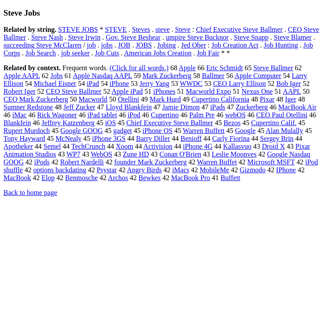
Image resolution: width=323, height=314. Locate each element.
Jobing (166, 45)
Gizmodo (253, 170)
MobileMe (214, 170)
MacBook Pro (190, 177)
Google (245, 130)
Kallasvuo (237, 146)
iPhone (119, 83)
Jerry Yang (154, 83)
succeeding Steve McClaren (42, 45)
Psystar (106, 170)
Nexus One (257, 91)
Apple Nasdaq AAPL (102, 75)
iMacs (180, 170)
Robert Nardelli (82, 162)
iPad (93, 83)
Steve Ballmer (273, 68)
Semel (52, 146)
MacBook (17, 177)
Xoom (124, 146)
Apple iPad (127, 91)
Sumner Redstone (28, 107)
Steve (183, 29)
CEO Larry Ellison (239, 83)
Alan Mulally (284, 130)
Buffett (230, 177)
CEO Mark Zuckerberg (35, 99)
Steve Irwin (84, 37)
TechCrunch (88, 146)
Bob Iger (288, 83)
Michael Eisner (55, 83)
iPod (133, 115)
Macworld (93, 99)
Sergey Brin (277, 138)
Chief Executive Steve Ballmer (239, 29)
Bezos (232, 122)
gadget (122, 130)
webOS (235, 115)
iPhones (164, 91)
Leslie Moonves (234, 154)
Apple (187, 68)
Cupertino (165, 115)
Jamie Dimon (181, 107)
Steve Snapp (251, 37)
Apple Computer (257, 75)
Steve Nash (47, 37)
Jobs (56, 75)
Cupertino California (220, 99)
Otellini (128, 99)
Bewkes (149, 177)
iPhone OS (157, 130)
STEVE (116, 29)
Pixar (267, 99)
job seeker (75, 53)
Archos (118, 177)
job (91, 45)
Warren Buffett (204, 130)
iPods (42, 162)
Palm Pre (201, 115)
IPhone (286, 170)
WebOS (101, 154)
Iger (290, 99)
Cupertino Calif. (273, 122)
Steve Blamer (293, 37)
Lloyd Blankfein (128, 107)
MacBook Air (297, 107)
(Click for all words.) (139, 68)
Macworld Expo (208, 91)
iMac (19, 115)
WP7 (73, 154)
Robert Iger (19, 91)
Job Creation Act (234, 45)
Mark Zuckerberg (166, 75)
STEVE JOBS (78, 29)
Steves (141, 29)
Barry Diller (153, 138)
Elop (48, 177)
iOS (110, 122)
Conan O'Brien (180, 154)
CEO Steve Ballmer (73, 91)
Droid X (273, 146)
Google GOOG (81, 130)
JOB (124, 45)
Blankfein (17, 122)
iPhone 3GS (109, 138)
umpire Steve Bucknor (197, 37)
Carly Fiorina (231, 138)
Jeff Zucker (79, 107)
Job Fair (208, 53)
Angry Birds (144, 170)
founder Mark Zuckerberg (150, 162)
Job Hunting (281, 45)
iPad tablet (102, 115)
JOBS (144, 45)
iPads (217, 107)
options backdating (59, 170)
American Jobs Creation (158, 53)
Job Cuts (107, 53)
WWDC (191, 83)
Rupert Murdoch (26, 130)
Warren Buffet (217, 162)
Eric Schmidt (224, 68)
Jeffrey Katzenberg (68, 122)
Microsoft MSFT (271, 162)
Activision (157, 146)
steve (162, 29)
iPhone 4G (198, 146)
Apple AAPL (21, 75)
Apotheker (18, 146)
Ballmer (213, 75)
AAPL (292, 91)
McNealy (68, 138)
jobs (107, 45)
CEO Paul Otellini (281, 115)
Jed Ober (193, 45)
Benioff (191, 138)
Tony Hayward (24, 138)
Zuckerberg (252, 107)
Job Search (40, 53)
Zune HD (136, 154)
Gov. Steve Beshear (133, 37)
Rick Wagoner (57, 115)
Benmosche (81, 177)
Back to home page (30, 192)
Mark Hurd (165, 99)
